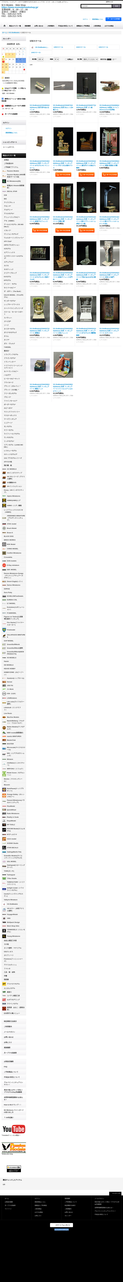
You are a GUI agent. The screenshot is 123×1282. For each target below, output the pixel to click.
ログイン (85, 19)
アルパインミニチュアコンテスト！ (13, 1083)
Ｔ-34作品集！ (9, 1117)
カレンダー (68, 1215)
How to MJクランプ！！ (12, 1105)
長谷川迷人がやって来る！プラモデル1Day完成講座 (13, 1091)
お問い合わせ (8, 1037)
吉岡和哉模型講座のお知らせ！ (13, 1098)
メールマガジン (9, 1032)
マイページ (8, 1209)
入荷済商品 (38, 1209)
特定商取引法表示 (10, 1021)
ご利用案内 (8, 1026)
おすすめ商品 (39, 1212)
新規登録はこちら (97, 19)
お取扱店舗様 (8, 1061)
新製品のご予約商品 (41, 1205)
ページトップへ (116, 1193)
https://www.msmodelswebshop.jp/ (20, 7)
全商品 (6, 160)
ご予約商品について (11, 1072)
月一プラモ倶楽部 (10, 1053)
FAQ (5, 1067)
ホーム (7, 1198)
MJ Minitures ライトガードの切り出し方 (14, 1111)
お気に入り (8, 1042)
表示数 (34, 59)
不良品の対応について (12, 1077)
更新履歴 (7, 1047)
